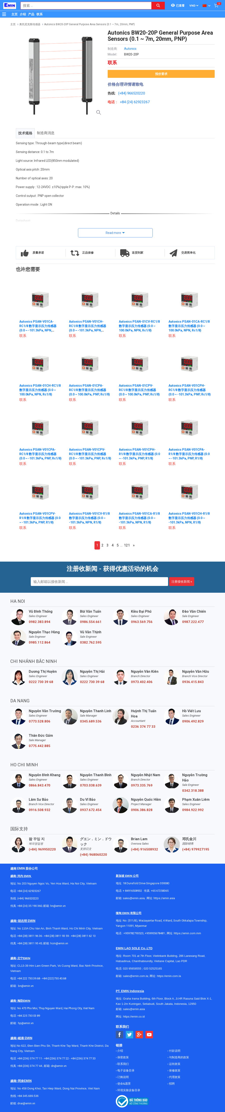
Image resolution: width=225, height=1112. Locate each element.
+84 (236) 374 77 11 (29, 1058)
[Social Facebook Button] (119, 1035)
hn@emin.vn (58, 905)
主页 (14, 14)
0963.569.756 (141, 622)
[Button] (4, 14)
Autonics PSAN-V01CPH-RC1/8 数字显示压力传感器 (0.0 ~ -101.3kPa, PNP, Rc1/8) (190, 390)
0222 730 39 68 (41, 682)
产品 (31, 14)
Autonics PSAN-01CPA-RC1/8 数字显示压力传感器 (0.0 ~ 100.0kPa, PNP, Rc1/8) (89, 390)
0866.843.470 (39, 785)
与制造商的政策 (178, 1057)
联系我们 (123, 1064)
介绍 (23, 14)
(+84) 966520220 (27, 898)
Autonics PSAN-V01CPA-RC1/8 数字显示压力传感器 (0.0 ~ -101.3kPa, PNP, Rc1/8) (40, 454)
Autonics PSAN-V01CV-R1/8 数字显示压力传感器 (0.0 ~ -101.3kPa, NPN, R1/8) (89, 518)
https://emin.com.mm (187, 933)
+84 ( (124, 102)
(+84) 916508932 (144, 849)
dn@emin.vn (59, 1066)
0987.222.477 (193, 622)
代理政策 (174, 1077)
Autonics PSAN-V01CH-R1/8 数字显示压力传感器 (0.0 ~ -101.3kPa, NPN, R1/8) (189, 518)
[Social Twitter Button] (129, 1035)
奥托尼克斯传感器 (29, 24)
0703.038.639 (91, 785)
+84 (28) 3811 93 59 (56, 936)
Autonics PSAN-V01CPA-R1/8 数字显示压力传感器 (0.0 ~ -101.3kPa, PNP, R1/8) (189, 454)
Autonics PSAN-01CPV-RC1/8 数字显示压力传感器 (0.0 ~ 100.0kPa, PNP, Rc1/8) (139, 390)
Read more (113, 233)
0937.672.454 (91, 810)
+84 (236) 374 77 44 (29, 1066)
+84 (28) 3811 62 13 (83, 936)
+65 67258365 (160, 890)
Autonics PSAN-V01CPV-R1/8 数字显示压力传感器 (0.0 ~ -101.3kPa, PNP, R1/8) (39, 518)
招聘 (171, 1083)
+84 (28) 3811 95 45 (29, 943)
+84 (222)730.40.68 (54, 978)
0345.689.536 (91, 721)
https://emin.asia (164, 898)
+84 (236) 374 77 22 (56, 1058)
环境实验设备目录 (128, 1090)
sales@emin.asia (134, 898)
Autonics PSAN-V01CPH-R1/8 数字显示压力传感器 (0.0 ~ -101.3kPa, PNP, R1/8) (139, 454)
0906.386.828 (141, 810)
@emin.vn (27, 1023)
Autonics (130, 48)
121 (127, 545)
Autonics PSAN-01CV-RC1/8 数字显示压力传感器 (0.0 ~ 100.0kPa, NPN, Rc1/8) (139, 326)
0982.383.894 (39, 622)
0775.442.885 (39, 746)
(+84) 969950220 (42, 849)
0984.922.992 (193, 810)
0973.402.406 (141, 682)
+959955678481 (155, 933)
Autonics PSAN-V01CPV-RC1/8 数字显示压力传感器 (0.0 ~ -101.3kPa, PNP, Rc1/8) (90, 454)
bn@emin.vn (26, 985)
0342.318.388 (193, 791)
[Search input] (83, 5)
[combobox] (83, 5)
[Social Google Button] (139, 1035)
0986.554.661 (91, 622)
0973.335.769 (141, 785)
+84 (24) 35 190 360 (29, 905)
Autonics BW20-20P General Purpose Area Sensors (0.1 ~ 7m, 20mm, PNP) (89, 24)
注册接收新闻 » (181, 581)
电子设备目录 (125, 1070)
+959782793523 (133, 933)
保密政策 (123, 1057)
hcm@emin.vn (59, 943)
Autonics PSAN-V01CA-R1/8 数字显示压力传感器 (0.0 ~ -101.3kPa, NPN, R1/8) (139, 518)
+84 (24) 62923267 (29, 891)
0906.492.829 (193, 721)
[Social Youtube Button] (149, 1035)
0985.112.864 (39, 642)
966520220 (136, 93)
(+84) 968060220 (93, 855)
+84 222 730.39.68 (29, 978)
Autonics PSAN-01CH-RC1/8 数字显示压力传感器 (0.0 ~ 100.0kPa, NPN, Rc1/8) (40, 390)
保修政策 (174, 1070)
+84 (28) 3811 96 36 (29, 936)
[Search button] (158, 5)
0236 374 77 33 (143, 727)
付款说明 (174, 1050)
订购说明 (123, 1077)
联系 (39, 14)
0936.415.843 (193, 682)
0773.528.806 (39, 721)
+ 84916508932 (132, 890)
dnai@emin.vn (26, 1103)
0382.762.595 (91, 642)
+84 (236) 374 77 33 (83, 1058)
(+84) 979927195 (195, 849)
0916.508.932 (39, 810)
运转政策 (174, 1064)
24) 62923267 (139, 102)
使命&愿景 (124, 1083)
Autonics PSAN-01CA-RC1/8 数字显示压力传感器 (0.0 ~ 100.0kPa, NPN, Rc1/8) (189, 326)
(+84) (122, 93)
